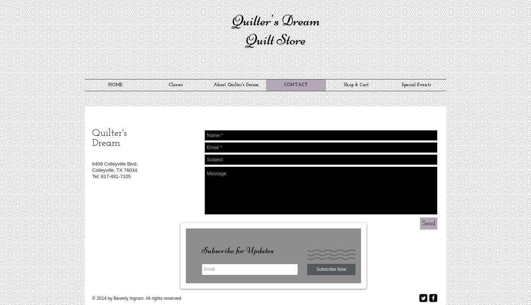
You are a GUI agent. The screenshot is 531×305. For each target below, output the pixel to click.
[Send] (428, 223)
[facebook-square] (433, 298)
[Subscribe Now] (331, 269)
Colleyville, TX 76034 (114, 170)
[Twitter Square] (423, 298)
